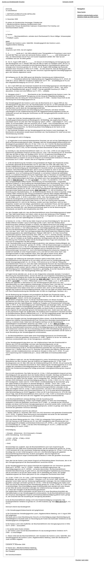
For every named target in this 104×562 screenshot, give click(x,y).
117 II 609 (34, 180)
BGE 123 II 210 (11, 298)
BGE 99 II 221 (18, 180)
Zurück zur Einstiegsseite (10, 2)
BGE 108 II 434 (40, 190)
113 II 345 (65, 279)
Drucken (21, 2)
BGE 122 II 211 (61, 501)
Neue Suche (81, 12)
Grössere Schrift (68, 2)
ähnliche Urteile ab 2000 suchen (88, 17)
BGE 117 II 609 (59, 324)
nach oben (84, 560)
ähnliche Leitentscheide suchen (87, 15)
